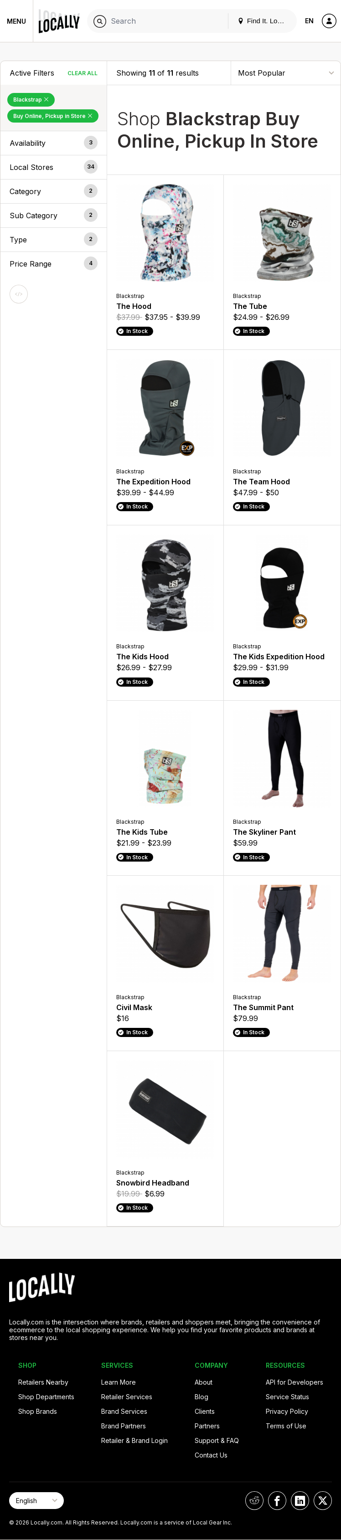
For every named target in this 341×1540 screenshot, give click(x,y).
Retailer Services (126, 1397)
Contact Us (211, 1455)
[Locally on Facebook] (277, 1500)
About (203, 1382)
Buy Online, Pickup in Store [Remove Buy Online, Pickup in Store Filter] (53, 116)
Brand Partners (123, 1426)
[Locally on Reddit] (254, 1500)
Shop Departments (46, 1397)
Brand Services (124, 1411)
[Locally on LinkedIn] (300, 1500)
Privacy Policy (287, 1411)
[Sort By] (286, 73)
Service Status (287, 1397)
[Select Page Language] (36, 1500)
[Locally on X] (323, 1500)
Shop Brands (37, 1411)
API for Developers (294, 1382)
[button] (53, 143)
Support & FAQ (217, 1440)
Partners (207, 1426)
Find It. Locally (264, 21)
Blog (201, 1397)
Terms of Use (286, 1426)
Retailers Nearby (43, 1382)
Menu (16, 21)
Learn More (118, 1382)
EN (309, 21)
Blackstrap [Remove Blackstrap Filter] (31, 99)
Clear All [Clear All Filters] (82, 73)
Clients (205, 1411)
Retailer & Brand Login (134, 1440)
